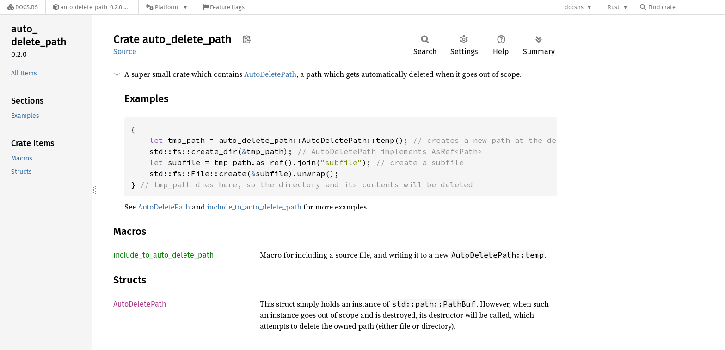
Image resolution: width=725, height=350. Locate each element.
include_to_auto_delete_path (254, 207)
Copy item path (246, 39)
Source (124, 51)
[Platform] (167, 7)
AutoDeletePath (270, 74)
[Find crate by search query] (686, 7)
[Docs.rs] (22, 7)
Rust (614, 7)
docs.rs (574, 7)
